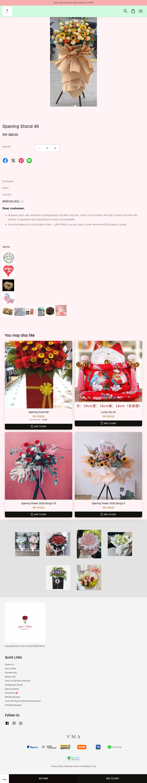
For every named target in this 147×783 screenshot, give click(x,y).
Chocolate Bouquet (13, 705)
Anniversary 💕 (11, 693)
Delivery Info (10, 676)
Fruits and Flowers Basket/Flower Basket (23, 701)
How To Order (10, 668)
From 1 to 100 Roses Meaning (17, 681)
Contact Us (9, 664)
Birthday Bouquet (12, 697)
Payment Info (11, 672)
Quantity (6, 146)
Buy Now (43, 778)
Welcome (68, 766)
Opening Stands (12, 689)
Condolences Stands (14, 685)
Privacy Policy (57, 766)
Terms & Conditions (82, 766)
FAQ (94, 766)
